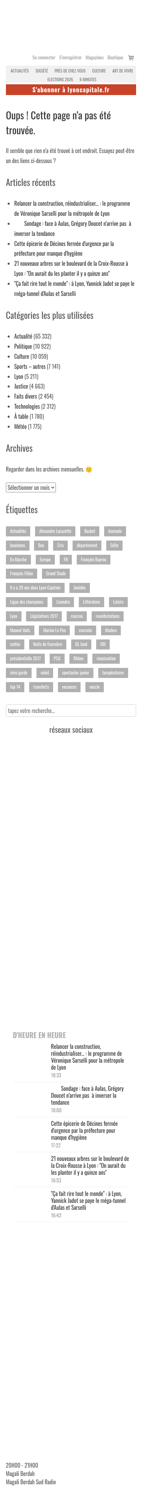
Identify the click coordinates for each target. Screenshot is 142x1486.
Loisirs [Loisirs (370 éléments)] (118, 601)
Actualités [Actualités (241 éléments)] (18, 531)
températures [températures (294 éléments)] (113, 672)
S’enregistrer (70, 57)
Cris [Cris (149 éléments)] (60, 545)
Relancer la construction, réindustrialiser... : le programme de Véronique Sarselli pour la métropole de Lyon (87, 1057)
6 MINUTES (88, 79)
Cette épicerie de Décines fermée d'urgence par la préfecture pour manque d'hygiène (84, 1130)
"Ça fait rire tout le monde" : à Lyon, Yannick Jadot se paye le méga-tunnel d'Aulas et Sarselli (88, 1200)
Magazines (95, 57)
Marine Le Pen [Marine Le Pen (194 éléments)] (54, 630)
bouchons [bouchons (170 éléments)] (17, 545)
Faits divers (25, 396)
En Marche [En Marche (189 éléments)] (18, 559)
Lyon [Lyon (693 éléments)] (13, 616)
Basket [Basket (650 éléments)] (89, 531)
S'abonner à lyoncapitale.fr (71, 89)
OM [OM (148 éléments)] (103, 644)
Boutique (115, 57)
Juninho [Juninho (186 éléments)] (80, 587)
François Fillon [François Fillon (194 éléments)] (21, 573)
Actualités (19, 71)
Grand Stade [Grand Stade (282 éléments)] (56, 573)
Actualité (23, 336)
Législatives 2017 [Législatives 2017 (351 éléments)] (44, 616)
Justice (21, 386)
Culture (99, 71)
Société (41, 71)
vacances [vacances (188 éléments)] (69, 686)
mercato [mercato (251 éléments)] (85, 630)
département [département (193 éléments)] (87, 545)
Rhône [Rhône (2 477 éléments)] (79, 658)
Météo (20, 426)
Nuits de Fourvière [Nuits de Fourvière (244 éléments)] (47, 644)
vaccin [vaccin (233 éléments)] (95, 686)
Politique (23, 346)
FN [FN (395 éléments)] (66, 559)
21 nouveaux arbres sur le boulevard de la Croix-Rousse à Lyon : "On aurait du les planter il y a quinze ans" (90, 1165)
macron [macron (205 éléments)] (77, 616)
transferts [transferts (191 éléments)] (41, 686)
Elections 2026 (60, 79)
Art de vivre (122, 71)
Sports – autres (29, 366)
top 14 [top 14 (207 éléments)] (15, 686)
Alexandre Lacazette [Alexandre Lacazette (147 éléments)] (55, 531)
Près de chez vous (70, 71)
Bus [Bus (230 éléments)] (41, 545)
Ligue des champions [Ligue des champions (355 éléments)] (26, 601)
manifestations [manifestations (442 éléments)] (107, 616)
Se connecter (44, 57)
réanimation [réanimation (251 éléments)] (106, 658)
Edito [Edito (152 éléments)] (114, 545)
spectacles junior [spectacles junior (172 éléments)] (75, 672)
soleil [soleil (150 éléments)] (45, 672)
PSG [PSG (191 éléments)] (57, 658)
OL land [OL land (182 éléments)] (81, 644)
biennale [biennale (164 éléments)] (115, 531)
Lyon (18, 376)
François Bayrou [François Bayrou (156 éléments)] (93, 559)
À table (21, 416)
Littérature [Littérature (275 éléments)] (91, 601)
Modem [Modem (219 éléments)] (111, 630)
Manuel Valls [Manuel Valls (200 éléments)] (20, 630)
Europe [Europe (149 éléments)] (45, 559)
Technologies (27, 406)
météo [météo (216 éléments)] (15, 644)
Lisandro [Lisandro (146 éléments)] (63, 601)
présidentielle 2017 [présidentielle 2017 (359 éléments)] (25, 658)
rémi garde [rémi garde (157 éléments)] (18, 672)
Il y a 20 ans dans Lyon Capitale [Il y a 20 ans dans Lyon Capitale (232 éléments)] (35, 587)
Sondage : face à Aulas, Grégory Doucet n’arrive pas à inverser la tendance (87, 1095)
